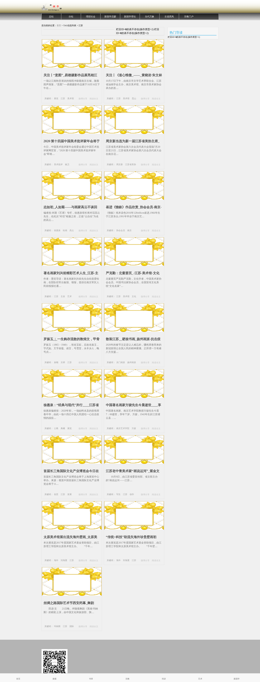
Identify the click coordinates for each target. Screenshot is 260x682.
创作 (132, 494)
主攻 (63, 296)
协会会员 (120, 230)
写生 (118, 494)
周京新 (119, 164)
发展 (69, 494)
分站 (71, 16)
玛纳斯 (57, 626)
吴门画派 (120, 362)
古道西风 (169, 16)
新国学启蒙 (110, 16)
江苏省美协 (130, 164)
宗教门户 (189, 16)
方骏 (134, 428)
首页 (59, 25)
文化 (134, 296)
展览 (56, 98)
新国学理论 (130, 16)
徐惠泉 (57, 230)
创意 (56, 494)
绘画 (65, 230)
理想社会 (90, 16)
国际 (72, 626)
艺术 (69, 296)
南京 (129, 230)
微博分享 (83, 98)
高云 (72, 230)
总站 (51, 16)
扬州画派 (131, 362)
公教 (56, 428)
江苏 (63, 98)
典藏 (63, 428)
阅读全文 (94, 98)
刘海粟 (64, 560)
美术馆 (70, 98)
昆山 (134, 98)
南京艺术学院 (122, 428)
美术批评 (58, 164)
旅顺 (56, 362)
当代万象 (149, 16)
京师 (63, 362)
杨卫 (67, 164)
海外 (56, 560)
